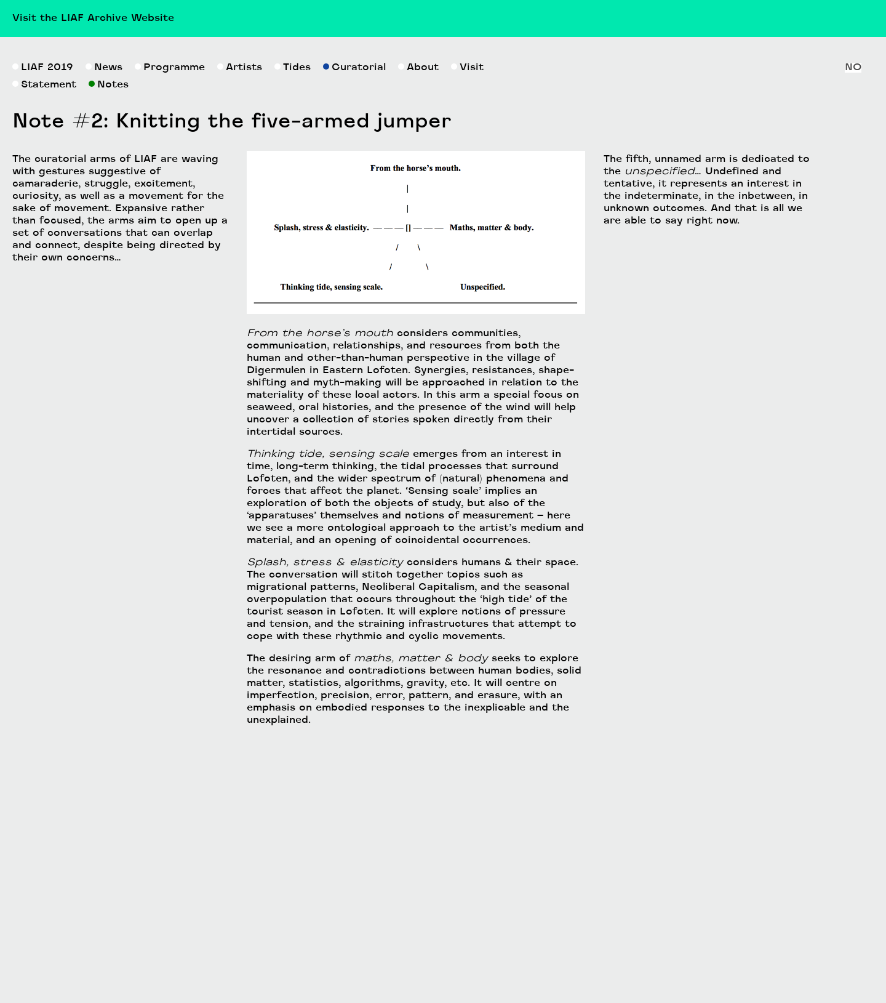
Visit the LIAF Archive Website (93, 18)
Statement (44, 278)
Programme (170, 260)
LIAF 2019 (42, 260)
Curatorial (354, 260)
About (418, 260)
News (104, 260)
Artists (239, 260)
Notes (109, 278)
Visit (467, 260)
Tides (292, 260)
